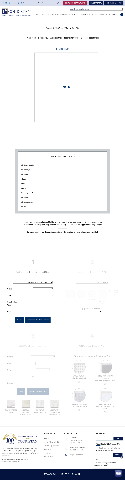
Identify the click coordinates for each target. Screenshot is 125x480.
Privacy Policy (6, 462)
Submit (117, 455)
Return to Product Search (38, 320)
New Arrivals (51, 14)
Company (102, 14)
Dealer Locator (27, 3)
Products (40, 14)
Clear (19, 320)
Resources (112, 14)
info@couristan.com (76, 455)
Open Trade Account (113, 3)
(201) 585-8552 (78, 450)
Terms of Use (16, 462)
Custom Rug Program (67, 14)
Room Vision (93, 14)
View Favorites (48, 457)
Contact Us (47, 453)
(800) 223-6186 (79, 447)
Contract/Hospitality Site (75, 3)
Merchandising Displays (56, 3)
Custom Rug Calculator (40, 3)
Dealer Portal (96, 3)
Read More (5, 456)
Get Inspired (82, 14)
